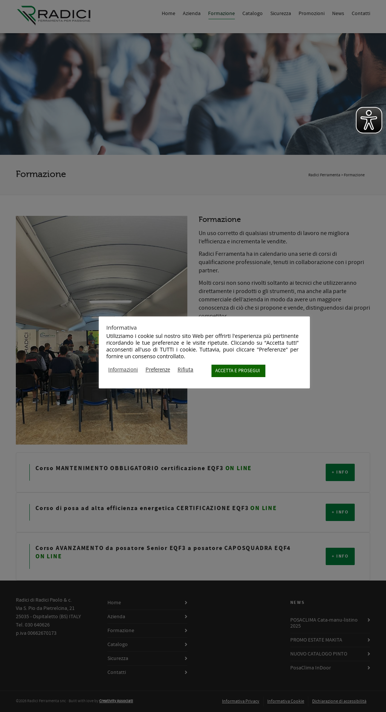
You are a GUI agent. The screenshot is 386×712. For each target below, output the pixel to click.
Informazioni (123, 370)
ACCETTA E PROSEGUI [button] (237, 371)
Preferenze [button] (158, 370)
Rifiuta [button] (185, 370)
